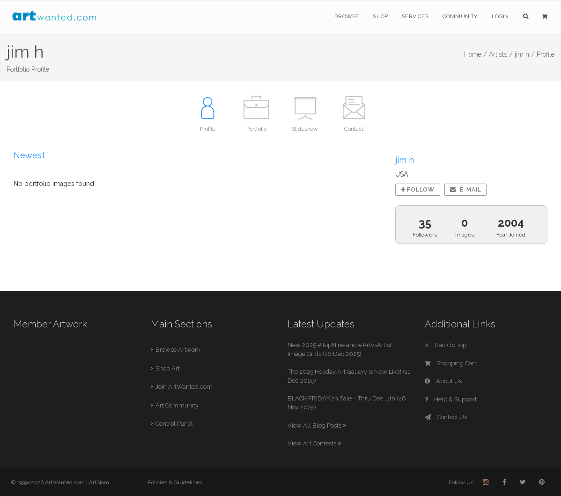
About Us (443, 381)
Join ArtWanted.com (184, 386)
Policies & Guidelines (175, 482)
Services (415, 16)
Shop (380, 16)
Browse (346, 16)
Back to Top (445, 344)
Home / (475, 54)
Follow (418, 189)
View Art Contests (314, 443)
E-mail (465, 189)
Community (460, 16)
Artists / (501, 54)
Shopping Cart (450, 363)
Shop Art (167, 368)
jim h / (525, 54)
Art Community (177, 405)
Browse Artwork (177, 349)
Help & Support (451, 399)
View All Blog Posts (317, 425)
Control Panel (174, 423)
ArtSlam (99, 482)
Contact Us (446, 417)
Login (500, 16)
